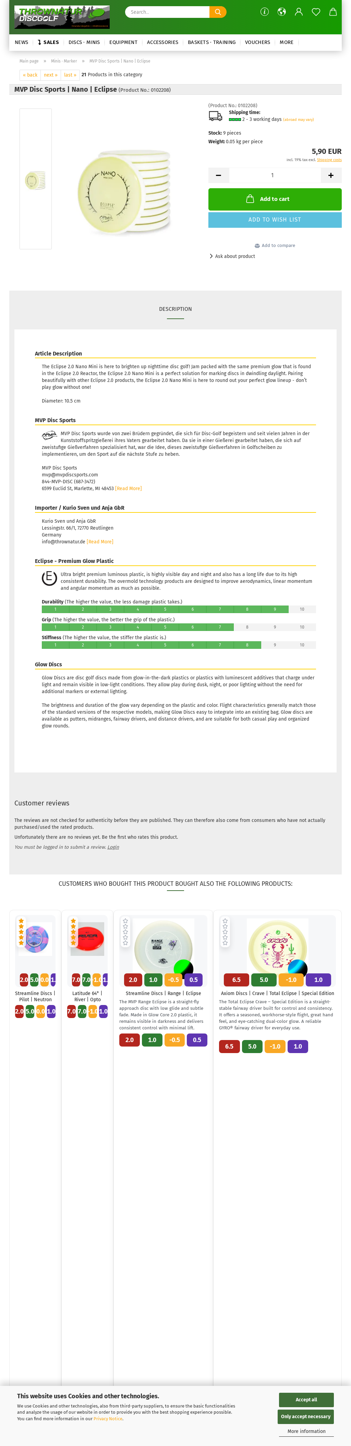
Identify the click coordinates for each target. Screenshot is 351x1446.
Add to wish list (275, 219)
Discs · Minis (84, 42)
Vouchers (257, 42)
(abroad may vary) (298, 119)
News (21, 42)
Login (113, 847)
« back (30, 75)
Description (175, 309)
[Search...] (218, 12)
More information (307, 1431)
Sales (48, 42)
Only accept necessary (305, 1417)
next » (51, 75)
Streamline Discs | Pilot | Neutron (35, 997)
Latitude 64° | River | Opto (87, 997)
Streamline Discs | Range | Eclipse (163, 993)
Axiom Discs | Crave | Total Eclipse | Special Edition (277, 993)
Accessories (162, 42)
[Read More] (128, 489)
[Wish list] (316, 12)
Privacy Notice (108, 1418)
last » (70, 75)
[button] (281, 12)
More (286, 42)
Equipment (123, 42)
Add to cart (267, 198)
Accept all (306, 1400)
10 (302, 609)
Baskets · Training (211, 42)
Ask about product (235, 256)
